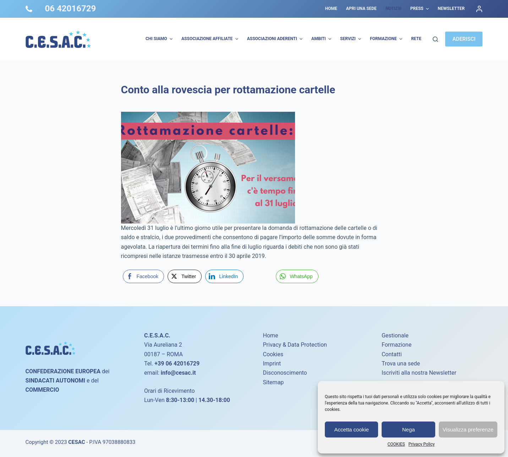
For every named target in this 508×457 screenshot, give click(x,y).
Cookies (273, 354)
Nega (408, 429)
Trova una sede (401, 363)
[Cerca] (435, 39)
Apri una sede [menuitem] (361, 8)
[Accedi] (479, 9)
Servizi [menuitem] (351, 39)
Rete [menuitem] (416, 38)
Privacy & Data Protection (295, 344)
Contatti (392, 354)
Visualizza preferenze (468, 429)
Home (270, 335)
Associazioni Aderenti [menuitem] (275, 39)
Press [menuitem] (420, 9)
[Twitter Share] (185, 276)
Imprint (272, 363)
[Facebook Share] (143, 276)
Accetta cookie (351, 429)
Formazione (396, 344)
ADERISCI (463, 39)
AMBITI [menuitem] (322, 39)
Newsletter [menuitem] (451, 8)
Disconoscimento (285, 372)
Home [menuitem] (331, 8)
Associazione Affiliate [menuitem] (210, 39)
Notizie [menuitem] (394, 8)
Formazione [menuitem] (387, 39)
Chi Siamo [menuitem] (160, 39)
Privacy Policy (422, 444)
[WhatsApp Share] (297, 276)
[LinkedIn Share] (224, 276)
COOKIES (396, 444)
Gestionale (395, 335)
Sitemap (273, 382)
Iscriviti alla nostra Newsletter (419, 372)
